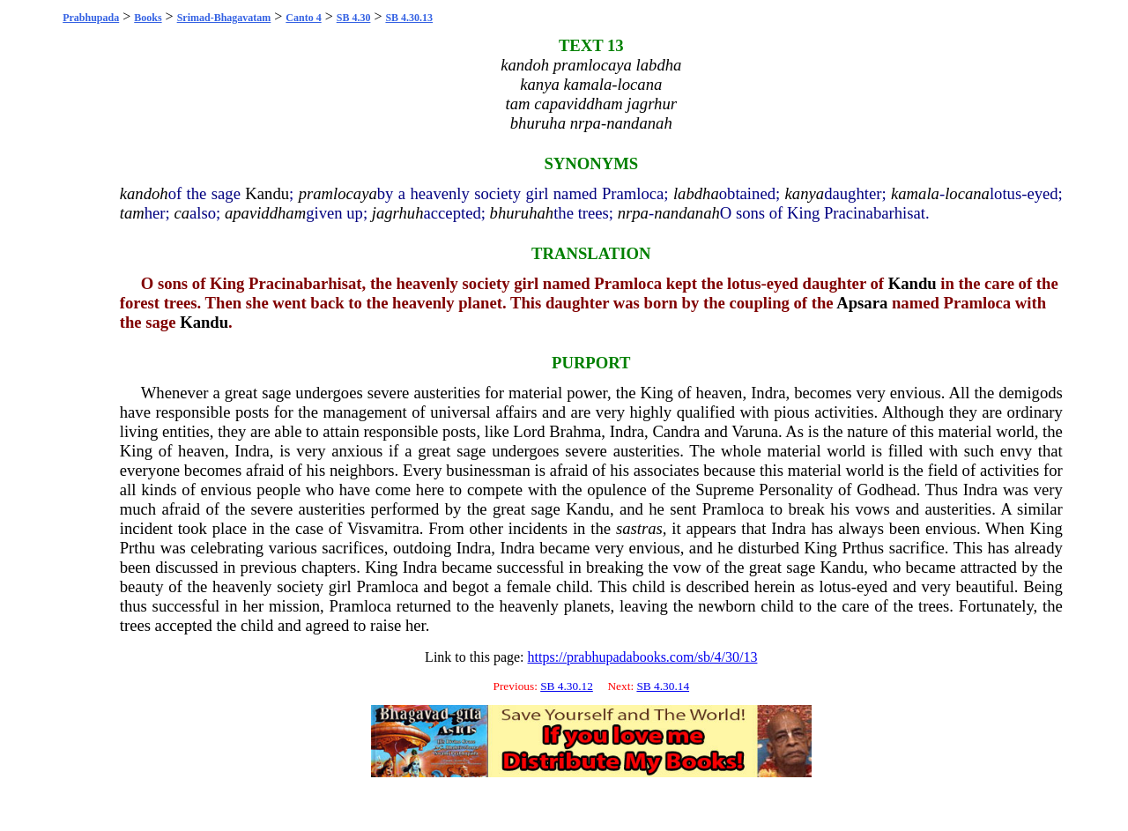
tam (132, 213)
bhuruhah (522, 213)
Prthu (137, 547)
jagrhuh (398, 213)
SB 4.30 (354, 17)
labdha (696, 193)
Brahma (575, 431)
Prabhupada (91, 17)
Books (147, 17)
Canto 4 (303, 17)
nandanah (687, 213)
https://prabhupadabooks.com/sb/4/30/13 (643, 656)
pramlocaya (338, 193)
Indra (768, 392)
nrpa (633, 213)
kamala (915, 193)
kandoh (144, 193)
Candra (676, 431)
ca (181, 213)
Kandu (267, 193)
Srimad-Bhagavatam (224, 17)
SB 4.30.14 (662, 686)
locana (967, 193)
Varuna (754, 431)
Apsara (861, 302)
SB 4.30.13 (409, 17)
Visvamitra (383, 528)
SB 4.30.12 (566, 686)
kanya (805, 193)
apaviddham (265, 213)
